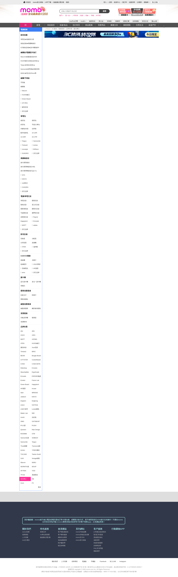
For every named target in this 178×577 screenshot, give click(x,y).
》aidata (34, 225)
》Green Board (26, 99)
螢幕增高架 (24, 209)
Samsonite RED (24, 442)
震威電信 (35, 475)
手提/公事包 (36, 124)
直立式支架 (35, 205)
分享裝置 (24, 243)
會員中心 (117, 2)
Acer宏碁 (35, 347)
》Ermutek (35, 221)
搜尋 (104, 11)
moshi (23, 417)
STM (33, 434)
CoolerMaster (36, 360)
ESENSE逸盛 (36, 376)
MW (33, 413)
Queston (23, 429)
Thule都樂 (24, 446)
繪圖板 (23, 86)
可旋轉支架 (24, 213)
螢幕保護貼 (24, 299)
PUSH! (34, 425)
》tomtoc (35, 145)
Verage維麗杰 (36, 459)
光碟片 (34, 260)
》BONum (35, 149)
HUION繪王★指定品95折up (30, 61)
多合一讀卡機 (36, 282)
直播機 (34, 243)
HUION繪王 (36, 343)
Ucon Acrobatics (24, 483)
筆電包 (23, 116)
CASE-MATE (36, 364)
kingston (23, 401)
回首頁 (28, 2)
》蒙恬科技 (24, 107)
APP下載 (48, 2)
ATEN (22, 343)
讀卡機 (23, 277)
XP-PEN (23, 471)
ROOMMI (24, 434)
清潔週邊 (24, 313)
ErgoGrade (35, 372)
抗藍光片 (24, 295)
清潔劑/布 (24, 322)
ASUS (23, 335)
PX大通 (23, 425)
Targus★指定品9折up (28, 65)
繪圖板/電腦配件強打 (28, 52)
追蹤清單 (132, 2)
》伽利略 (35, 247)
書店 (67, 2)
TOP (163, 27)
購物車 (146, 2)
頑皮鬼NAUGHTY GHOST (35, 417)
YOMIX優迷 (36, 450)
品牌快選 (69, 29)
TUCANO (24, 454)
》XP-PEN (24, 103)
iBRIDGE (35, 392)
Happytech (24, 221)
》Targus (24, 141)
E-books (34, 368)
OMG (22, 421)
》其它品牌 (24, 111)
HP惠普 (23, 388)
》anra (23, 175)
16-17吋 (34, 137)
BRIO (34, 351)
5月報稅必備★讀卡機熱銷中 (30, 47)
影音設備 (24, 234)
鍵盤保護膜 (24, 308)
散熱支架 (24, 205)
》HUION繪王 (25, 95)
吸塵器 (34, 318)
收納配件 (24, 264)
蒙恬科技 (24, 347)
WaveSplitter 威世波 (25, 372)
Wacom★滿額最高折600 (29, 57)
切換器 (23, 238)
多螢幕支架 (24, 217)
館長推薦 (24, 35)
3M (33, 479)
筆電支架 (24, 200)
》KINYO (24, 179)
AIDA (33, 335)
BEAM (23, 356)
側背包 (34, 120)
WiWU (34, 462)
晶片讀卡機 (24, 282)
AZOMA (34, 339)
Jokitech (23, 397)
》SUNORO (25, 153)
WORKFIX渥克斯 (25, 467)
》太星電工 (24, 183)
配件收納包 (24, 133)
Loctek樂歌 (35, 409)
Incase (34, 388)
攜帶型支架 (35, 213)
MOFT (23, 339)
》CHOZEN (24, 187)
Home (48, 29)
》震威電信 (24, 268)
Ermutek (23, 376)
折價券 (139, 2)
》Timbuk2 (24, 145)
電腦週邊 (61, 29)
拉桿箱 (34, 129)
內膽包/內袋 (24, 129)
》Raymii (35, 217)
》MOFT (23, 225)
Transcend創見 (36, 446)
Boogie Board (36, 356)
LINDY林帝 (24, 409)
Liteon (23, 405)
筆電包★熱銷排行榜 (27, 39)
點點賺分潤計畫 (59, 2)
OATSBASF (36, 421)
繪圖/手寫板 (25, 78)
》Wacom (24, 91)
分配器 (34, 238)
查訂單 (124, 2)
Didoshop (24, 368)
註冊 (110, 2)
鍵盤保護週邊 (26, 304)
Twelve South (36, 454)
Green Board (25, 384)
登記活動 (155, 2)
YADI (33, 471)
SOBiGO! (35, 438)
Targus (34, 442)
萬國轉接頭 (25, 158)
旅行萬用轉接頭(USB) (28, 167)
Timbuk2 (23, 351)
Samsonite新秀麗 (25, 438)
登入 (105, 2)
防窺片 (34, 295)
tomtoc (23, 450)
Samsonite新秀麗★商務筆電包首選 (30, 69)
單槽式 (23, 286)
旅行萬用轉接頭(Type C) (29, 171)
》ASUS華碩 (36, 264)
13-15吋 (23, 137)
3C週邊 (54, 29)
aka (22, 331)
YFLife (23, 475)
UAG (22, 458)
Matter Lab (24, 413)
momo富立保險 (38, 2)
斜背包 (23, 124)
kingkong (35, 401)
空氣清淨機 (24, 318)
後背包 (23, 120)
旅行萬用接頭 (25, 162)
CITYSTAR (24, 360)
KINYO (34, 397)
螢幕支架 (35, 200)
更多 (39, 487)
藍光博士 (24, 479)
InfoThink (35, 405)
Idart (22, 392)
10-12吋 (34, 133)
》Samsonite (36, 141)
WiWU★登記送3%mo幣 (28, 73)
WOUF (34, 466)
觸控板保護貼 (36, 308)
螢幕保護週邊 (26, 291)
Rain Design (36, 429)
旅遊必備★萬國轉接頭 (28, 43)
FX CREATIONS (36, 483)
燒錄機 (23, 260)
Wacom (23, 462)
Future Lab (35, 380)
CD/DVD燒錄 (26, 256)
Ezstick (23, 380)
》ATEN (23, 247)
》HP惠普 (35, 268)
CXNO (23, 364)
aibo (33, 331)
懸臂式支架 (35, 209)
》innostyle (24, 149)
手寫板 (23, 82)
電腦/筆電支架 (26, 196)
